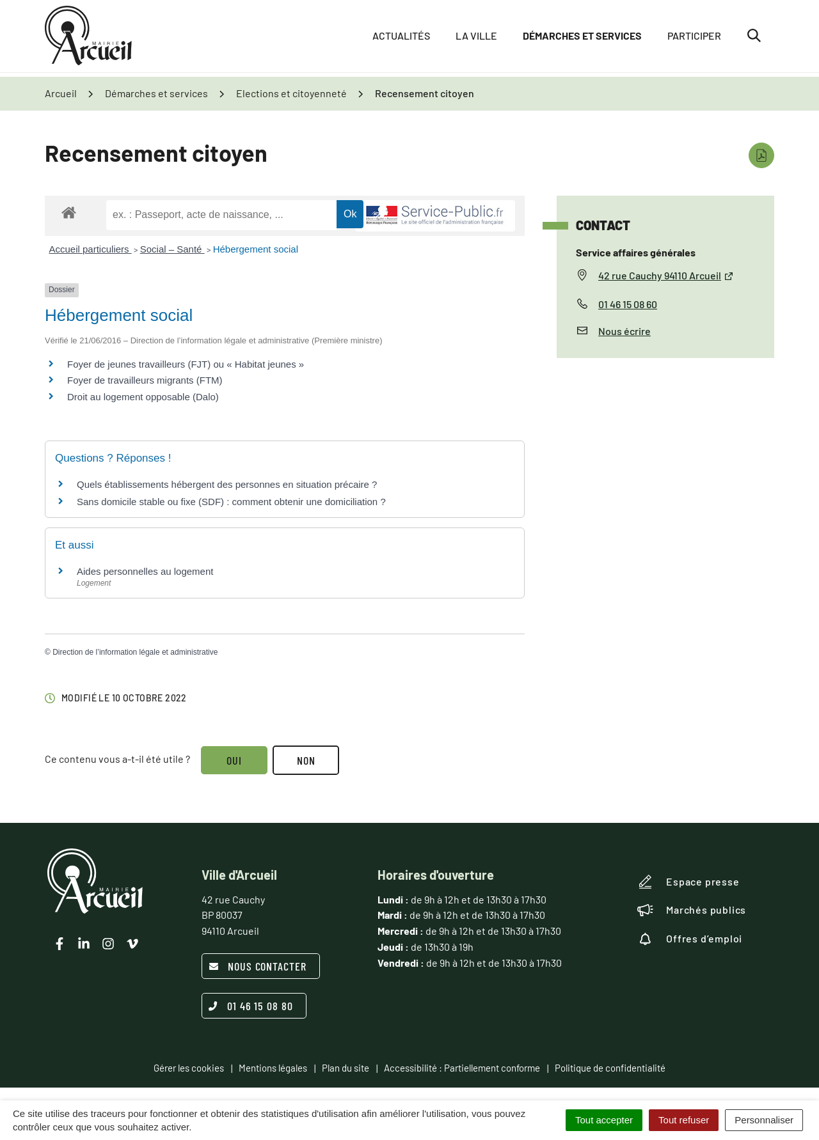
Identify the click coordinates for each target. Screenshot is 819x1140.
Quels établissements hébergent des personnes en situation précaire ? (227, 484)
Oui (235, 760)
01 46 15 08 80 (251, 1006)
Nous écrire (624, 331)
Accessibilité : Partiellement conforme (462, 1068)
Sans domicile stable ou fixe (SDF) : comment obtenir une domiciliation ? (231, 501)
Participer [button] (694, 38)
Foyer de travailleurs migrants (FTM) (145, 380)
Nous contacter (257, 966)
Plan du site (345, 1068)
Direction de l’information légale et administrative (135, 652)
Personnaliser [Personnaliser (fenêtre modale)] (764, 1119)
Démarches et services (582, 38)
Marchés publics (691, 909)
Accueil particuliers (90, 249)
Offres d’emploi (689, 938)
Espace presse (688, 882)
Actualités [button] (401, 38)
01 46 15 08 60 (627, 304)
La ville (476, 38)
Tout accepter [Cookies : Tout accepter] (604, 1119)
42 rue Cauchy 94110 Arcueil (666, 275)
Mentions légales (273, 1068)
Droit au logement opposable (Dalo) (143, 396)
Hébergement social (255, 249)
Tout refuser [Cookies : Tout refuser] (683, 1119)
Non (308, 760)
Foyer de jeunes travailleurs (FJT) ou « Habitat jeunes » (185, 364)
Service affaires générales (636, 252)
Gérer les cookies (189, 1068)
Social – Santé (172, 249)
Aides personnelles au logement (145, 571)
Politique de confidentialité (610, 1068)
